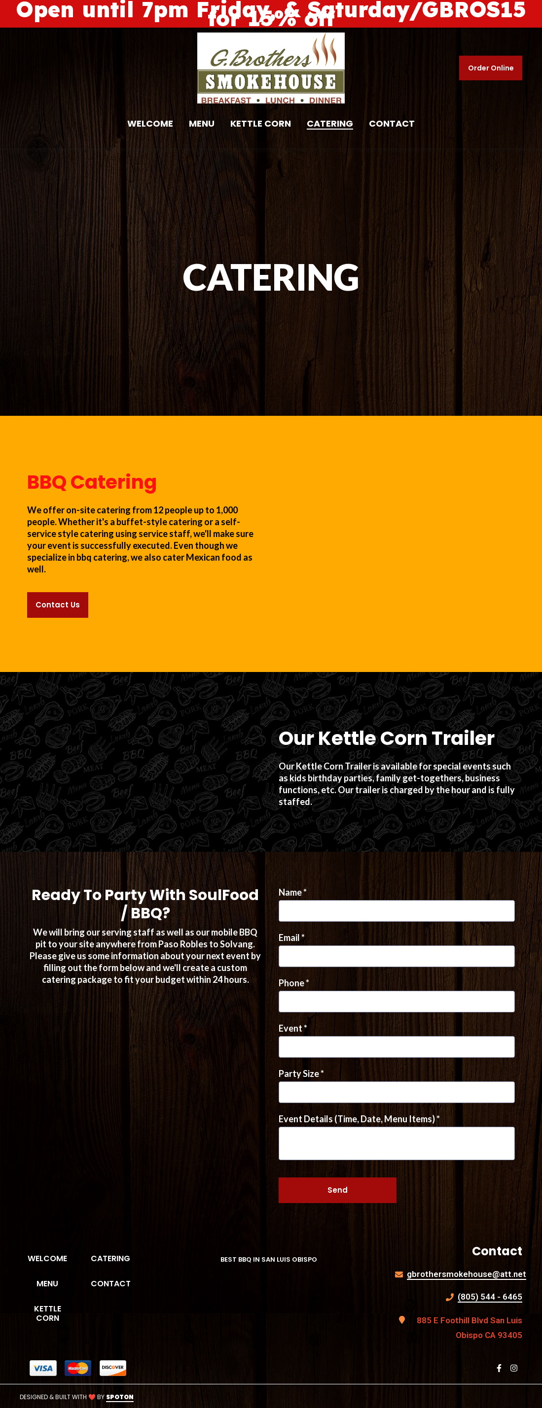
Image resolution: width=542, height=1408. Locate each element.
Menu (55, 1283)
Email (292, 937)
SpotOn (120, 1397)
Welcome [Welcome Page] (150, 123)
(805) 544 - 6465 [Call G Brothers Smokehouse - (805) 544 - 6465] (490, 1297)
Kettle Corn (54, 1313)
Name (293, 892)
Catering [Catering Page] (330, 123)
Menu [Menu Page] (202, 123)
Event (293, 1028)
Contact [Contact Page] (392, 123)
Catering (114, 1258)
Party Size (301, 1073)
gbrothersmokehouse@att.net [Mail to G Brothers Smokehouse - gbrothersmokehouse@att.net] (466, 1274)
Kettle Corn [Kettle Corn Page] (260, 123)
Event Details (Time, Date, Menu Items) (359, 1118)
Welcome (51, 1258)
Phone (294, 982)
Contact (115, 1283)
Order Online (491, 68)
